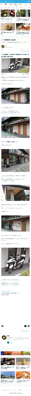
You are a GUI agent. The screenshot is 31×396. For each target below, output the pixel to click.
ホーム (1, 4)
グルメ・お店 (15, 7)
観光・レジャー (23, 7)
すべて (1, 7)
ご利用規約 (20, 390)
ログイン (25, 1)
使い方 (14, 390)
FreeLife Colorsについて (6, 390)
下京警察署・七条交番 (5, 291)
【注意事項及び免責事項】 (25, 51)
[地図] (25, 42)
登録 (29, 1)
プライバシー (26, 390)
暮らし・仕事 (7, 7)
